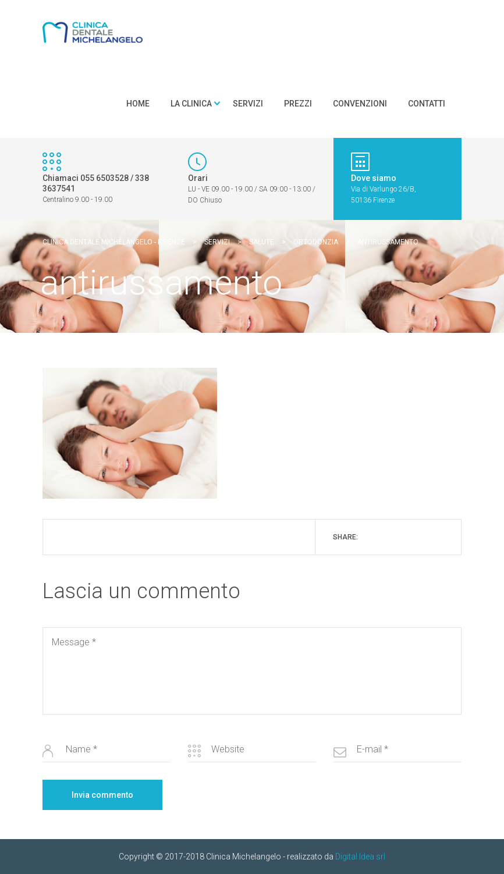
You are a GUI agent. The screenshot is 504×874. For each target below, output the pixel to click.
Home (138, 103)
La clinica (191, 103)
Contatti (426, 103)
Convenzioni (360, 103)
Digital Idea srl (360, 856)
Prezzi (298, 103)
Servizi (248, 103)
